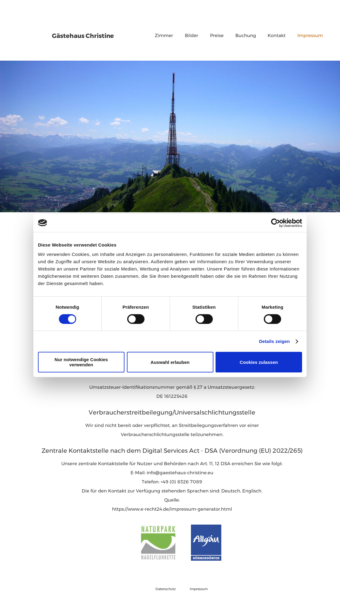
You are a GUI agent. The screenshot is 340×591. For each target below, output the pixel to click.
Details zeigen (274, 341)
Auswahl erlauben (170, 362)
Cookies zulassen (259, 362)
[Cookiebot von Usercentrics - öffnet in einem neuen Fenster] (275, 222)
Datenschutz (165, 587)
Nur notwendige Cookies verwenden (81, 362)
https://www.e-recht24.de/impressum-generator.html (172, 507)
